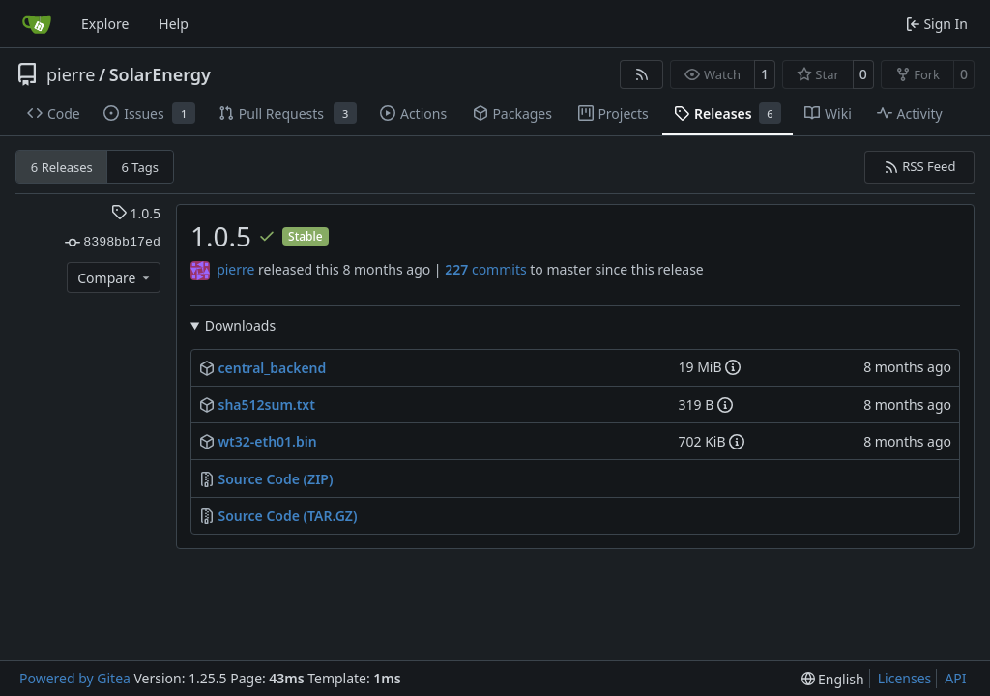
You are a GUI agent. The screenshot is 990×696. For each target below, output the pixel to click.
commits (485, 269)
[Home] (37, 24)
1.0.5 (135, 213)
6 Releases (62, 167)
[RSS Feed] (642, 74)
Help (174, 23)
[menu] (832, 679)
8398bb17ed (112, 242)
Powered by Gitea (75, 678)
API (955, 678)
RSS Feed (920, 166)
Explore (105, 23)
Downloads (240, 325)
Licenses (905, 678)
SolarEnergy (160, 74)
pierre (71, 74)
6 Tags (141, 167)
